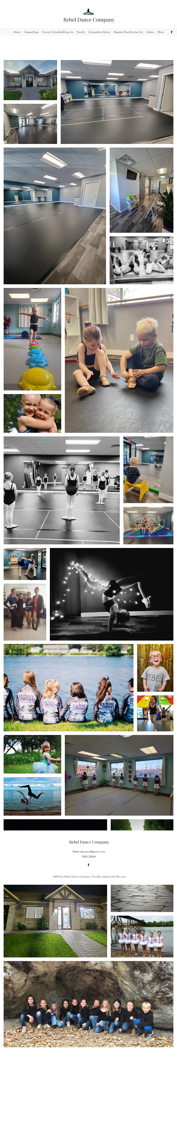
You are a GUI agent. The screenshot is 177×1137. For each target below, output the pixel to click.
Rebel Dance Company (89, 19)
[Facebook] (171, 32)
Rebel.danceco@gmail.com (89, 851)
